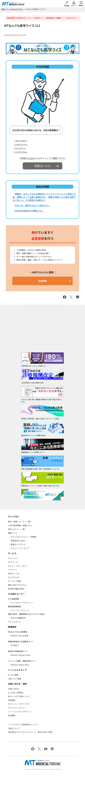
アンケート (12, 569)
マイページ (12, 558)
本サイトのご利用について (19, 696)
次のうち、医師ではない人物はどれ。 (33, 205)
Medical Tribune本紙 (19, 635)
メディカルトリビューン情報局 (23, 536)
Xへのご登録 (13, 675)
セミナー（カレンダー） (18, 566)
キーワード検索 (14, 581)
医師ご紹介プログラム (17, 585)
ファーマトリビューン (20, 610)
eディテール (13, 562)
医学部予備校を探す (16, 588)
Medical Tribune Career (21, 655)
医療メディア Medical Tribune (12, 9)
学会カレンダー (14, 573)
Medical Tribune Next (20, 664)
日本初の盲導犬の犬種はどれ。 (29, 210)
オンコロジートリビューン (22, 602)
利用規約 (11, 700)
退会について (14, 728)
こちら (31, 158)
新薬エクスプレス (18, 544)
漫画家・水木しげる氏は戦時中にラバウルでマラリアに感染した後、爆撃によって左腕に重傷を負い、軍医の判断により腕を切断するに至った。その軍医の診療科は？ (44, 197)
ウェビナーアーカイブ (20, 548)
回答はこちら (42, 166)
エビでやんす (13, 577)
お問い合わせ (13, 688)
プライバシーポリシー (17, 707)
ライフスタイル (14, 621)
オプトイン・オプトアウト (19, 704)
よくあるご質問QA (15, 692)
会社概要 (11, 715)
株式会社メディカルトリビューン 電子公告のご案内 (30, 732)
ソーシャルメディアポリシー (20, 711)
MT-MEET (15, 645)
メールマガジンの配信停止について (23, 724)
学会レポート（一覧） (17, 529)
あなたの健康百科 (18, 618)
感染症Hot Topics (18, 540)
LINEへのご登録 (14, 678)
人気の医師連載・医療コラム (20, 525)
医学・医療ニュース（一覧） (20, 521)
